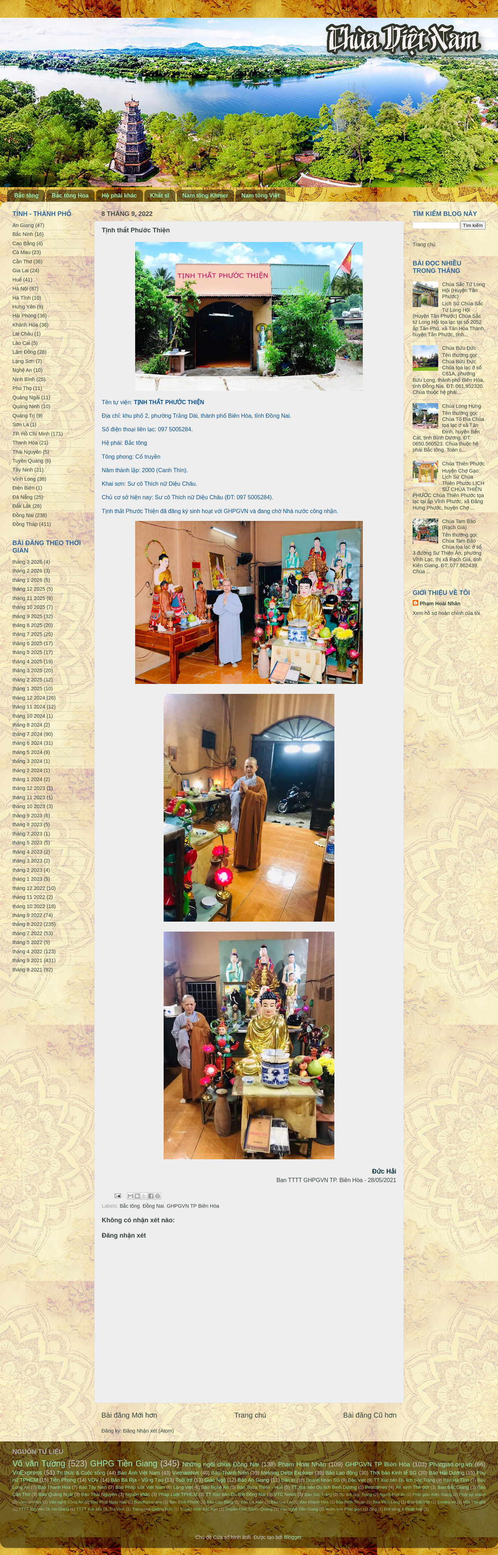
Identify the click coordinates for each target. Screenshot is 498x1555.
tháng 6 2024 (27, 743)
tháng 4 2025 (27, 661)
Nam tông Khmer (205, 196)
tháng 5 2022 (27, 942)
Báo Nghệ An (215, 1487)
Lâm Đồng (24, 352)
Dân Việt (357, 1480)
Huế (17, 280)
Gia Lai (20, 270)
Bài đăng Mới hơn (129, 1415)
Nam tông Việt (260, 196)
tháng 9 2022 (27, 915)
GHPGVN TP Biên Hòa (193, 1206)
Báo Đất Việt (418, 1502)
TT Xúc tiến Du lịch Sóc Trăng (404, 1480)
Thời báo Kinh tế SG (393, 1473)
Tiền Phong (63, 1480)
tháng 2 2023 (27, 870)
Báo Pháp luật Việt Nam (140, 1487)
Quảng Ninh (26, 406)
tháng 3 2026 (27, 562)
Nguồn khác (138, 1494)
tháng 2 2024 (27, 770)
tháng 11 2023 (28, 797)
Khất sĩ (159, 196)
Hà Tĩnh (21, 298)
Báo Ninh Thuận (350, 1502)
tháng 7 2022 (27, 933)
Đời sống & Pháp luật (403, 1509)
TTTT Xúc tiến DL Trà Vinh (100, 1509)
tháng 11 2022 (28, 897)
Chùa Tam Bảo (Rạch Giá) (459, 524)
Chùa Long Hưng (461, 406)
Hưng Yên (24, 307)
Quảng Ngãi (26, 397)
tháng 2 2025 (27, 679)
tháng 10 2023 (28, 806)
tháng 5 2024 (27, 752)
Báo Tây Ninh (93, 1487)
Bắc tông (26, 196)
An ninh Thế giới (412, 1487)
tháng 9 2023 (27, 815)
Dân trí (288, 1480)
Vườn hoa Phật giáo (343, 1509)
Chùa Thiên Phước (463, 463)
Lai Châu (22, 334)
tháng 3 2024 (27, 761)
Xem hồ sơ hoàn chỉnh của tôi (446, 613)
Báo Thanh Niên (230, 1473)
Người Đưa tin (392, 1494)
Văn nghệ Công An (66, 1502)
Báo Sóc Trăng (318, 1494)
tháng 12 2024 (28, 698)
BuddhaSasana (148, 1502)
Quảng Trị (23, 415)
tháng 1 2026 (27, 580)
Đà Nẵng (22, 497)
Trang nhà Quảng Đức (152, 1509)
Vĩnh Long (24, 479)
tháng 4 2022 (27, 951)
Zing (373, 1509)
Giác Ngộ (215, 1480)
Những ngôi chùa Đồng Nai (220, 1464)
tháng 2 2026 (27, 571)
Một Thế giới (474, 1502)
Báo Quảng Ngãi (55, 1494)
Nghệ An (22, 370)
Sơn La (20, 424)
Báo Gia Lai (281, 1502)
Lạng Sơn (23, 361)
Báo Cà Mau (252, 1502)
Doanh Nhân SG (323, 1480)
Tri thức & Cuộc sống (81, 1473)
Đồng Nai (153, 1206)
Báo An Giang (253, 1480)
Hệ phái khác (119, 196)
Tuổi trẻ (183, 1480)
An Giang (23, 225)
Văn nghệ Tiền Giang (299, 1509)
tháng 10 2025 (28, 607)
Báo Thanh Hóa (54, 1487)
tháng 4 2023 (27, 852)
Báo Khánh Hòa (314, 1502)
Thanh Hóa (25, 443)
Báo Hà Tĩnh (456, 1480)
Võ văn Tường (38, 1463)
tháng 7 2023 (27, 834)
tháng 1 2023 (27, 879)
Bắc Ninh (22, 234)
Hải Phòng (24, 315)
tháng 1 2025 (27, 688)
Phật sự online (472, 1494)
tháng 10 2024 (28, 716)
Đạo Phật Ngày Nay (109, 1502)
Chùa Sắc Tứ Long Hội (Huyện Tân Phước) (463, 290)
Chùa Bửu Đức (459, 348)
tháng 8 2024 (27, 725)
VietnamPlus (29, 1502)
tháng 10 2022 (28, 906)
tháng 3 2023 (27, 861)
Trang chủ (250, 1415)
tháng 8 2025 (27, 625)
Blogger (292, 1537)
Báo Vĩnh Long (386, 1502)
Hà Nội (20, 288)
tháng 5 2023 (27, 842)
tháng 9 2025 (27, 616)
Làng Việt (183, 1487)
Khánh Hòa (25, 325)
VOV (93, 1480)
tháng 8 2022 (27, 924)
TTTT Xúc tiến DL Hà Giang (43, 1509)
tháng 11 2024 (28, 707)
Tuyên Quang (27, 461)
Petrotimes (376, 1487)
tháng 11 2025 (28, 598)
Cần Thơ (22, 261)
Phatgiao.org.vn (450, 1464)
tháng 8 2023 (27, 824)
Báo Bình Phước (184, 1502)
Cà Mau (21, 252)
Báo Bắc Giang (453, 1487)
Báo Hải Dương (446, 1473)
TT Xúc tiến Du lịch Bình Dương (324, 1487)
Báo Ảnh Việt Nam (138, 1473)
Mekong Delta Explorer (287, 1473)
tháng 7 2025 (27, 634)
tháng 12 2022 (28, 888)
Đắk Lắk (21, 506)
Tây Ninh (22, 470)
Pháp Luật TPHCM (177, 1494)
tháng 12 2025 (28, 589)
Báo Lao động (341, 1473)
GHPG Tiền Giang (124, 1463)
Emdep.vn (447, 1502)
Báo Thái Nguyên (99, 1494)
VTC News (285, 1494)
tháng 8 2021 (27, 969)
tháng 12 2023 (28, 788)
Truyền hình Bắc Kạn (199, 1509)
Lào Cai (21, 343)
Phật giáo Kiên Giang (432, 1494)
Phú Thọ (22, 388)
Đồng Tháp (25, 524)
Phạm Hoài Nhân (440, 603)
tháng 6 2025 (27, 643)
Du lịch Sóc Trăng (355, 1494)
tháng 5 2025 (27, 652)
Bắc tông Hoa (70, 196)
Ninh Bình (23, 379)
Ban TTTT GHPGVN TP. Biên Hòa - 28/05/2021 (336, 1180)
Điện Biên (23, 488)
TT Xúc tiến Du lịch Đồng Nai (235, 1494)
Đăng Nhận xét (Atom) (148, 1431)
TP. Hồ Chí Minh (30, 434)
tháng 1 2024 (27, 779)
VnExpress (27, 1472)
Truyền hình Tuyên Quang (248, 1509)
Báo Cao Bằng (220, 1502)
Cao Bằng (23, 243)
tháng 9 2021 (27, 960)
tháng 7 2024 (27, 734)
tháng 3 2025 (27, 670)
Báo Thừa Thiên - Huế (260, 1487)
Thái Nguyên (27, 452)
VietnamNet (185, 1473)
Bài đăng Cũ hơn (370, 1415)
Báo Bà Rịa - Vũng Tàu (137, 1480)
